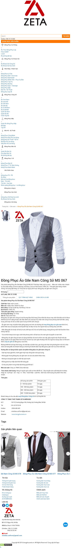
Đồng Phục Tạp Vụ (7, 82)
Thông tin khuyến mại (9, 483)
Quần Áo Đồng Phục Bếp (8, 123)
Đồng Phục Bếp (6, 88)
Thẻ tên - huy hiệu (6, 183)
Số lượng (4, 292)
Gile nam (13, 206)
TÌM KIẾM (66, 36)
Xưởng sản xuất (7, 497)
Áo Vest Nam (5, 99)
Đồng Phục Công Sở (10, 94)
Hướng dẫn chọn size (43, 485)
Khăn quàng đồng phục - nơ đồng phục (13, 185)
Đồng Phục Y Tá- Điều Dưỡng (10, 165)
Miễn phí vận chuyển (43, 497)
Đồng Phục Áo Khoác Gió (11, 59)
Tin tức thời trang (7, 485)
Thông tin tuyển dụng (8, 481)
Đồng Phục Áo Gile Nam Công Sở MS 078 (17, 474)
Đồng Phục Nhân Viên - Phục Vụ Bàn (12, 80)
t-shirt (3, 54)
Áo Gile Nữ (4, 105)
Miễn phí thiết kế (42, 495)
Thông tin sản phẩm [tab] (9, 297)
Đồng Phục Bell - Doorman (9, 75)
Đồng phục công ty (9, 188)
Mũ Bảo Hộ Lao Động (7, 141)
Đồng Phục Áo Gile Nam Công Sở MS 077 (52, 474)
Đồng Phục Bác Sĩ (6, 163)
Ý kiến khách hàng (7, 487)
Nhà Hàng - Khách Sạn (11, 68)
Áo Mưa (3, 177)
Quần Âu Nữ (5, 113)
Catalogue (5, 495)
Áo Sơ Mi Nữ (5, 109)
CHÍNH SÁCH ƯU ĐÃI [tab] (42, 297)
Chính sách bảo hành (43, 499)
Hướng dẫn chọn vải (43, 487)
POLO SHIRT (5, 52)
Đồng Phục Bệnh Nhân (8, 167)
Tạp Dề (3, 127)
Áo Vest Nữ (4, 101)
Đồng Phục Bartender (8, 78)
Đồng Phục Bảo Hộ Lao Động (10, 137)
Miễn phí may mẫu (42, 493)
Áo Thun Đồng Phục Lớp (8, 50)
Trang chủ (5, 206)
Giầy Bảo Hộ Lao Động (8, 143)
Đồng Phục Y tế (9, 158)
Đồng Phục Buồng (6, 84)
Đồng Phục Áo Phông (10, 45)
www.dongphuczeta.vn (19, 414)
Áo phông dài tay (6, 56)
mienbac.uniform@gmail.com (12, 535)
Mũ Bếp (3, 125)
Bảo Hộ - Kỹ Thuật (6, 90)
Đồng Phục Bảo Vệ (10, 146)
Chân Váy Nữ (5, 115)
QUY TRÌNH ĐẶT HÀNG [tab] (26, 297)
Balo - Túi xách (5, 181)
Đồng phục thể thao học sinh (10, 197)
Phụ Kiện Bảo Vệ (6, 153)
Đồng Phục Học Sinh (10, 192)
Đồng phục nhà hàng (10, 202)
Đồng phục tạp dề (6, 92)
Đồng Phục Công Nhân (8, 135)
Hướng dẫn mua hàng (43, 481)
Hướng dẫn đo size (42, 483)
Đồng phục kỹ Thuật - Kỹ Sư (9, 139)
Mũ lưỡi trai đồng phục (8, 179)
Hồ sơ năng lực (6, 493)
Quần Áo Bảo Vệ (6, 151)
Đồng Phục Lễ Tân (6, 73)
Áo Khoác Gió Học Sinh (8, 66)
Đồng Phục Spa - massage (9, 86)
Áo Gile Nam (5, 103)
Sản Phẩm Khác (9, 170)
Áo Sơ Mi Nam (5, 107)
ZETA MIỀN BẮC (7, 499)
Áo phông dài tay (6, 155)
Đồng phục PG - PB (7, 175)
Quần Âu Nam (5, 111)
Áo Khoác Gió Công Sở (8, 64)
